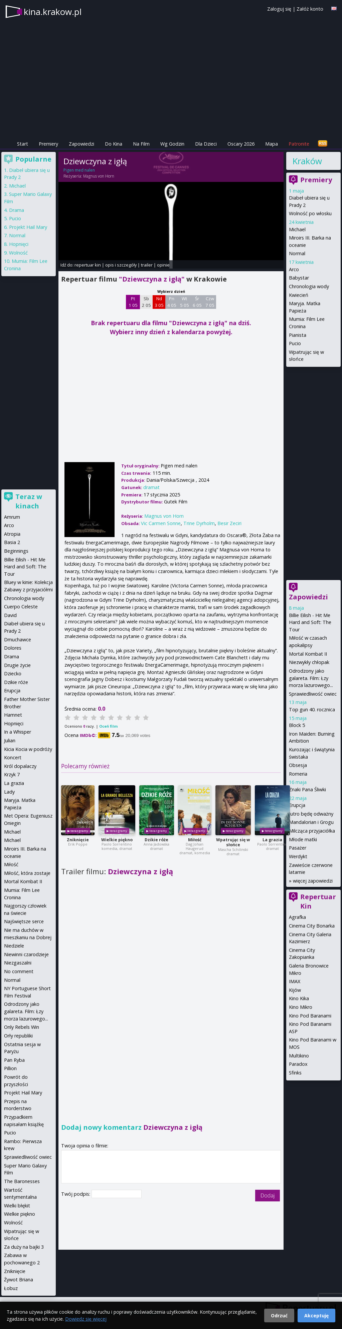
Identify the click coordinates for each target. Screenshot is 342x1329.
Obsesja (298, 765)
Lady (9, 792)
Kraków (307, 161)
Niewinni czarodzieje (26, 954)
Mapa (271, 144)
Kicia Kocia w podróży (28, 749)
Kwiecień (298, 295)
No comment (18, 971)
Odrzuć (279, 1315)
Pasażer (297, 848)
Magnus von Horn (98, 176)
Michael (297, 229)
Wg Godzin (172, 144)
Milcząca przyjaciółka (312, 831)
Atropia (12, 534)
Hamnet (13, 715)
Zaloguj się (279, 9)
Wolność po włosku (310, 213)
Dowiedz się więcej (86, 1319)
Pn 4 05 (171, 302)
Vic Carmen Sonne (161, 523)
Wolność (18, 253)
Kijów (295, 990)
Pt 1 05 (133, 302)
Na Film (141, 144)
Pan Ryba (14, 1060)
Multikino (299, 1055)
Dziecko (12, 673)
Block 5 (297, 725)
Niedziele (14, 946)
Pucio (295, 343)
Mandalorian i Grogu (311, 822)
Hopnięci (18, 244)
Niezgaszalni (17, 963)
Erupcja (297, 805)
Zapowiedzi (81, 144)
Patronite (299, 144)
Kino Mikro (300, 1007)
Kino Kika (299, 998)
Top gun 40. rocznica (312, 709)
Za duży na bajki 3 (24, 1247)
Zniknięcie (78, 840)
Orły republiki (18, 1035)
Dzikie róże (156, 840)
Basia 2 (12, 542)
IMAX (294, 981)
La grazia (272, 840)
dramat (151, 487)
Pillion (10, 1068)
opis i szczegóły (121, 265)
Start (22, 144)
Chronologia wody (309, 286)
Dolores (12, 648)
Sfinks (295, 1072)
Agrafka (297, 917)
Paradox (298, 1064)
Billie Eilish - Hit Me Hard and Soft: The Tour (310, 622)
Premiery (48, 144)
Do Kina (113, 144)
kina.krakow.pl (52, 12)
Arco (294, 269)
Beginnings (16, 551)
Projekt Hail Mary (28, 227)
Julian (9, 740)
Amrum (12, 517)
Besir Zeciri (229, 523)
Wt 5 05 (184, 302)
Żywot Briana (18, 1279)
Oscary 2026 (240, 144)
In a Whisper (17, 732)
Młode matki (303, 839)
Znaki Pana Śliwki (307, 789)
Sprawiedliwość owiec (313, 694)
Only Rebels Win (21, 1027)
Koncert (12, 757)
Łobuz (11, 1288)
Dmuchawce (17, 639)
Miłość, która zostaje (27, 873)
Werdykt (298, 856)
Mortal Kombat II (308, 654)
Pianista (297, 335)
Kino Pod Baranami (310, 1015)
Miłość (194, 840)
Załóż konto (310, 9)
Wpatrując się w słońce (233, 842)
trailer (147, 265)
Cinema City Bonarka (312, 926)
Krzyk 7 (12, 774)
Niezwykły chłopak (309, 662)
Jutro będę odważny (311, 814)
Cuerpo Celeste (21, 606)
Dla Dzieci (206, 144)
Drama (16, 210)
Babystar (299, 278)
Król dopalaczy (20, 766)
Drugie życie (17, 665)
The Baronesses (22, 1181)
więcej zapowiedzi (313, 881)
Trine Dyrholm (199, 523)
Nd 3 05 (159, 302)
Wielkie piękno (117, 840)
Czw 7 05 (209, 302)
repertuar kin (87, 265)
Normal (297, 253)
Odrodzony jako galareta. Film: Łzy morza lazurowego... (311, 678)
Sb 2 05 (146, 302)
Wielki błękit (17, 1205)
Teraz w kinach (28, 501)
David (10, 615)
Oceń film (108, 726)
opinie (163, 265)
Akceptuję (316, 1315)
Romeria (298, 774)
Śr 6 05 (197, 302)
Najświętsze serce (24, 921)
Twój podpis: (76, 1194)
